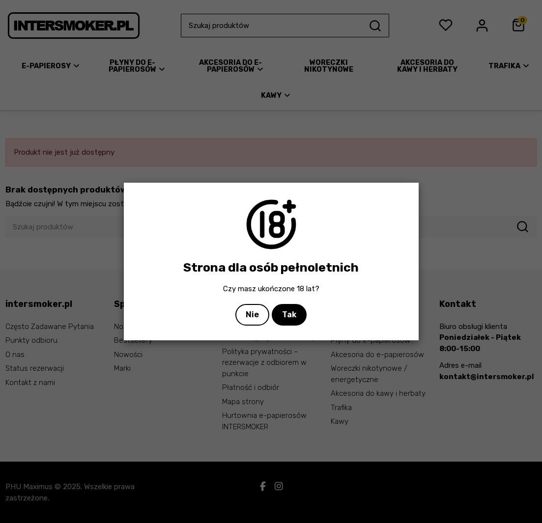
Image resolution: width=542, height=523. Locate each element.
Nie (252, 314)
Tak (289, 314)
